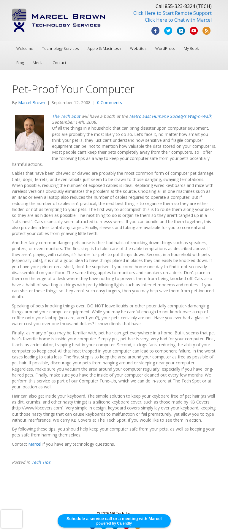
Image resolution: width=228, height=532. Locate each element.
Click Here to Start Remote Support (172, 13)
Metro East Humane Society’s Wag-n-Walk (170, 116)
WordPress (165, 48)
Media (38, 62)
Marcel (34, 444)
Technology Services (60, 48)
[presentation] (11, 519)
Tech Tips (40, 462)
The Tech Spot (66, 116)
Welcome (24, 48)
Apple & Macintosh (104, 48)
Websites (138, 48)
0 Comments (109, 102)
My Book (191, 48)
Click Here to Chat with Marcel (178, 20)
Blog (20, 62)
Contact (59, 62)
